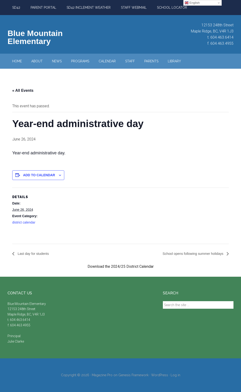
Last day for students (35, 254)
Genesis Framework (133, 375)
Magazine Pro (102, 375)
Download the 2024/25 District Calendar (121, 266)
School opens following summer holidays (189, 254)
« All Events (22, 90)
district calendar (23, 222)
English (192, 3)
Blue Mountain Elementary (35, 37)
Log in (175, 375)
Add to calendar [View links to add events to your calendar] (39, 175)
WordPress (159, 375)
